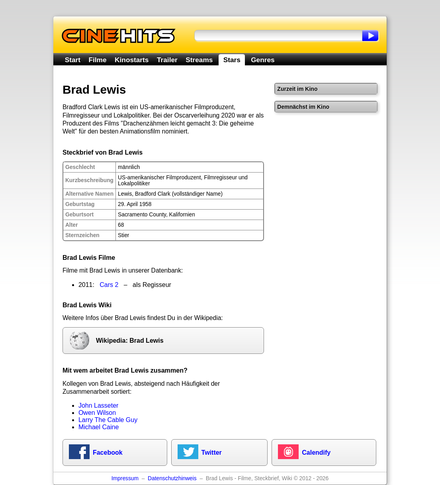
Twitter (211, 452)
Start (72, 60)
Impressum (125, 478)
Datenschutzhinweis (172, 478)
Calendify (316, 452)
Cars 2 (109, 284)
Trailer (167, 60)
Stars (232, 60)
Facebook (108, 452)
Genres (262, 60)
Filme (98, 60)
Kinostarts (132, 60)
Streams (199, 60)
